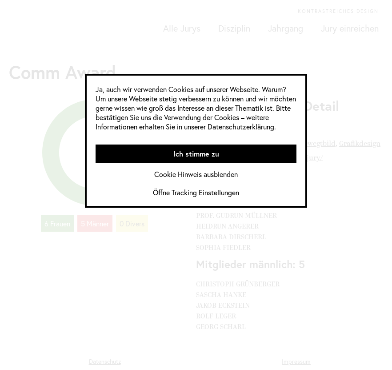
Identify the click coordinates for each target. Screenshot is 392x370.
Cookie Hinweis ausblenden (196, 174)
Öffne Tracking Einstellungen (196, 192)
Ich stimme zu (196, 153)
